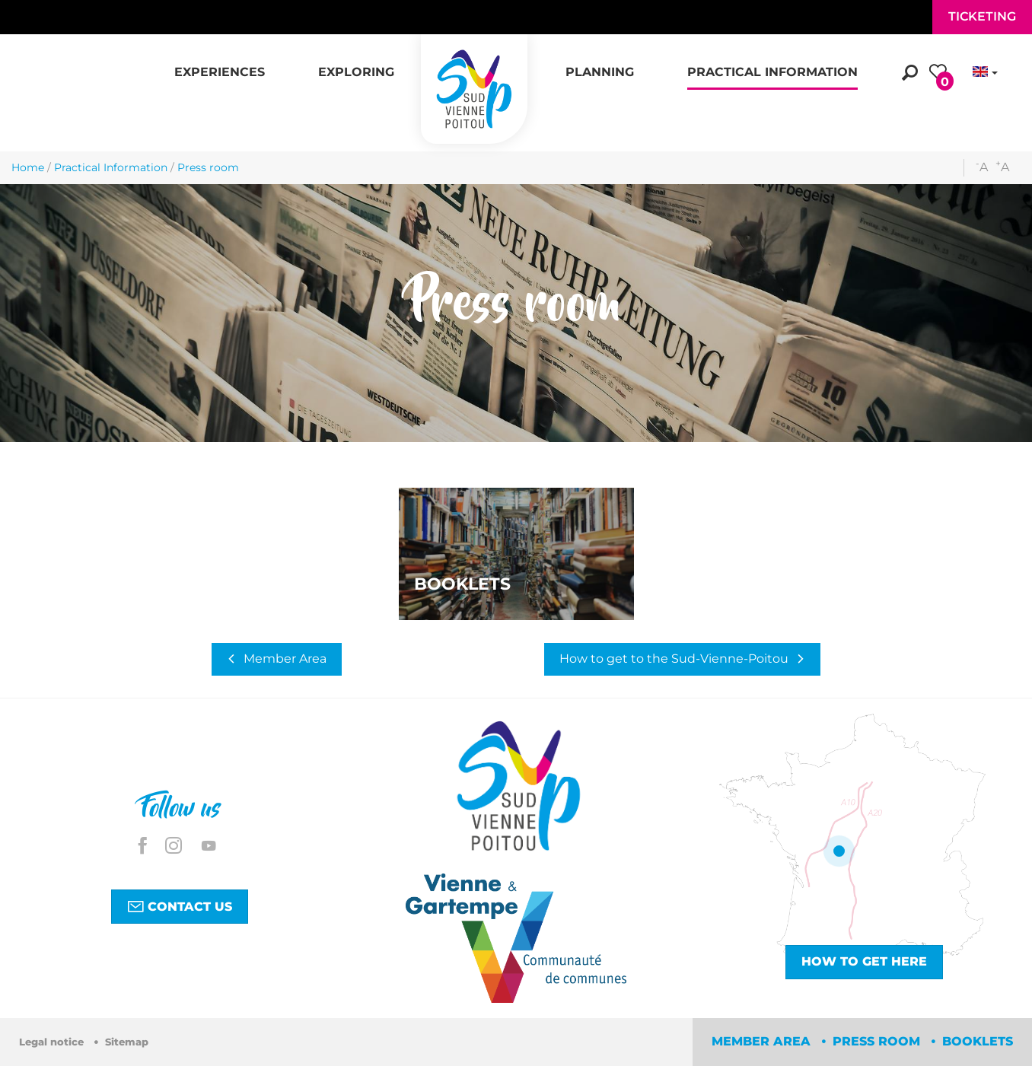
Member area (763, 1041)
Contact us (179, 906)
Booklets (977, 1041)
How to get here (864, 961)
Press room (878, 1041)
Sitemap (126, 1042)
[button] (219, 64)
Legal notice (53, 1042)
